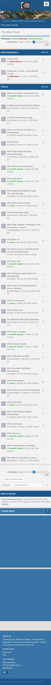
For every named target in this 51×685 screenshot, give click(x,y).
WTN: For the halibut (15, 301)
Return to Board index (12, 479)
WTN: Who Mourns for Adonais (20, 166)
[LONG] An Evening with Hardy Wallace (23, 105)
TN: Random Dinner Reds (17, 212)
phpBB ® (14, 682)
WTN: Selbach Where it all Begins (21, 446)
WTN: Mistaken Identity (17, 344)
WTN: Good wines (14, 424)
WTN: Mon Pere (13, 433)
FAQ (4, 655)
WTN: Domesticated (15, 381)
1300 (47, 45)
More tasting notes (15, 310)
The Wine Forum (9, 25)
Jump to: (6, 485)
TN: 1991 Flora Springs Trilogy (20, 118)
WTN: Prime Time (14, 402)
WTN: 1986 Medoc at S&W (18, 356)
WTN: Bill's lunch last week (18, 203)
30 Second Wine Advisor (12, 665)
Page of (25, 42)
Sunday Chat (12, 59)
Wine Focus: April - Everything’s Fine (22, 93)
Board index (7, 652)
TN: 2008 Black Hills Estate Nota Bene (23, 320)
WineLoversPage (9, 662)
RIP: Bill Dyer (12, 142)
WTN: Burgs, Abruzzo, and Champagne (23, 390)
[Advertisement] (25, 540)
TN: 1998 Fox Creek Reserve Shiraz (22, 458)
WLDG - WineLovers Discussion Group (23, 21)
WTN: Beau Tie (13, 240)
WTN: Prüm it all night (16, 332)
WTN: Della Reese (14, 179)
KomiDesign (38, 682)
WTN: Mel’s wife (13, 261)
